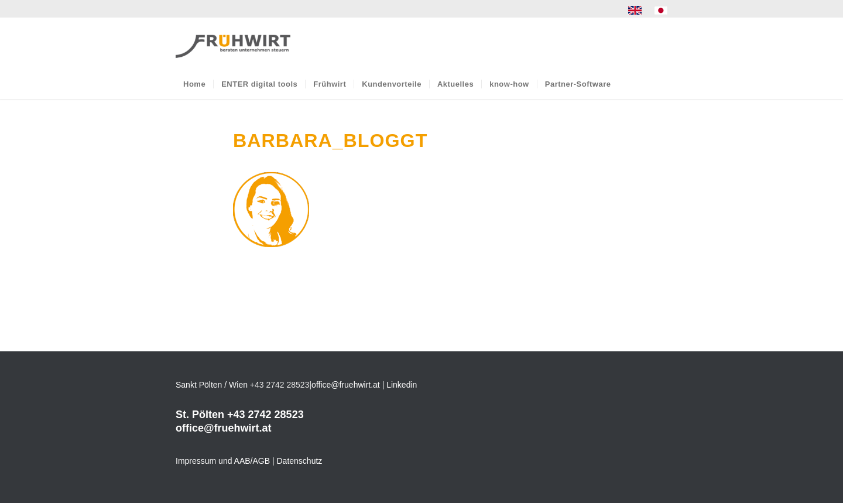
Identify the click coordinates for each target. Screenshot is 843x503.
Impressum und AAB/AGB (223, 461)
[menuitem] (635, 10)
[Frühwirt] (233, 43)
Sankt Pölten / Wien (212, 384)
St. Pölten (200, 414)
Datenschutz (300, 461)
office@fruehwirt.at (345, 384)
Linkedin (401, 384)
